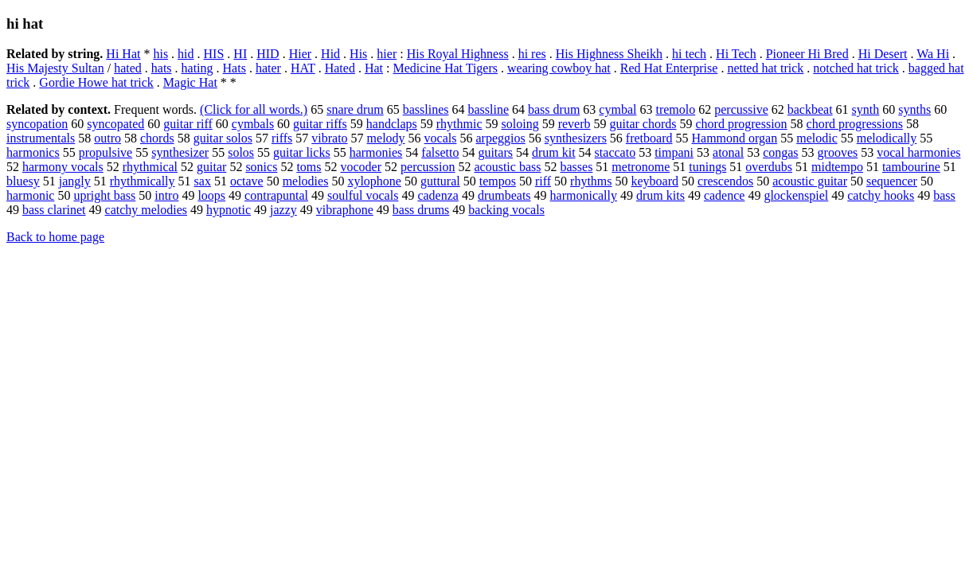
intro (166, 195)
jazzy (283, 209)
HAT (303, 68)
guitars (495, 152)
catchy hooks (880, 195)
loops (211, 195)
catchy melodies (146, 209)
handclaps (391, 124)
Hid (330, 53)
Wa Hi (932, 53)
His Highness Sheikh (609, 53)
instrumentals (40, 138)
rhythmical (150, 166)
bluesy (23, 181)
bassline (488, 109)
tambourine (911, 166)
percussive (741, 109)
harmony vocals (63, 166)
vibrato (329, 138)
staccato (615, 152)
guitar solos (222, 138)
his (160, 53)
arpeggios (500, 138)
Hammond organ (735, 138)
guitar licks (301, 152)
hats (161, 68)
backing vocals (506, 209)
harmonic (30, 195)
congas (780, 152)
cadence (724, 195)
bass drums (421, 209)
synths (914, 109)
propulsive (106, 152)
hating (197, 68)
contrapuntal (276, 195)
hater (268, 68)
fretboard (649, 138)
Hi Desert (883, 53)
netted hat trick (765, 68)
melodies (306, 181)
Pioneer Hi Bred (807, 53)
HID (267, 53)
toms (308, 166)
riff (543, 181)
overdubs (768, 166)
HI (240, 53)
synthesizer (180, 152)
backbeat (810, 109)
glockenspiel (796, 195)
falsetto (440, 152)
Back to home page (55, 237)
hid (185, 53)
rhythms (591, 181)
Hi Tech (736, 53)
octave (247, 181)
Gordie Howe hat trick (96, 82)
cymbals (253, 124)
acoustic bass (507, 166)
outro (107, 138)
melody (386, 138)
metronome (641, 166)
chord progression (741, 124)
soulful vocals (362, 195)
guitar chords (643, 124)
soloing (520, 124)
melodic (817, 138)
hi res (532, 53)
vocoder (361, 166)
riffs (282, 138)
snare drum (355, 109)
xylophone (374, 181)
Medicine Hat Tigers (445, 68)
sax (202, 181)
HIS (214, 53)
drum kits (660, 195)
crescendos (725, 181)
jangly (75, 181)
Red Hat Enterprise (669, 68)
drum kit (554, 152)
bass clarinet (54, 209)
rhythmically (142, 181)
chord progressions (855, 124)
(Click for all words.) (253, 109)
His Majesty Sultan (55, 68)
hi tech (689, 53)
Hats (234, 68)
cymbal (617, 109)
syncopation (37, 124)
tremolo (675, 109)
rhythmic (459, 124)
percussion (428, 166)
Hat (374, 68)
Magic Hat (190, 82)
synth (866, 109)
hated (128, 68)
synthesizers (576, 138)
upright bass (104, 195)
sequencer (891, 181)
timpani (674, 152)
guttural (440, 181)
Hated (340, 68)
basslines (426, 109)
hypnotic (228, 209)
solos (241, 152)
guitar (211, 166)
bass (944, 195)
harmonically (583, 195)
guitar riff (187, 124)
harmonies (376, 152)
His (358, 53)
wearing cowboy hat (559, 68)
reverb (574, 124)
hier (387, 53)
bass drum (554, 109)
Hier (300, 53)
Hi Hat (123, 53)
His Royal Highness (458, 53)
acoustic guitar (809, 181)
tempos (497, 181)
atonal (728, 152)
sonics (261, 166)
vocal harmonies (918, 152)
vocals (440, 138)
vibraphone (344, 209)
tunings (707, 166)
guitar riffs (320, 124)
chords (157, 138)
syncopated (115, 124)
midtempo (837, 166)
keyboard (655, 181)
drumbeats (504, 195)
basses (576, 166)
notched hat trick (856, 68)
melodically (887, 138)
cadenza (438, 195)
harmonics (33, 152)
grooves (838, 152)
